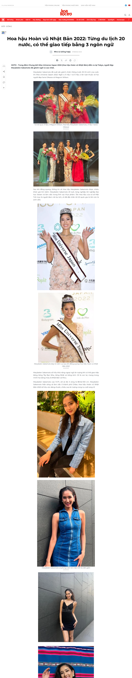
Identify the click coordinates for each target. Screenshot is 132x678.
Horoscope (120, 20)
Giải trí (28, 20)
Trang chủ (3, 19)
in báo (70, 60)
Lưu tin (4, 77)
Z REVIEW (101, 20)
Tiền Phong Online (52, 5)
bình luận (75, 60)
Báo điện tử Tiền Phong (66, 12)
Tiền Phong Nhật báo (70, 5)
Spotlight (111, 20)
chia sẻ (57, 60)
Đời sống (10, 20)
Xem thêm (128, 19)
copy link (66, 60)
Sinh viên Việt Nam (88, 5)
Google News (3, 32)
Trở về (4, 88)
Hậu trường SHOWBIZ (66, 20)
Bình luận (4, 82)
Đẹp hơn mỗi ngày (49, 20)
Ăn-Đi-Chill (80, 20)
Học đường (37, 20)
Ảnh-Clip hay (91, 20)
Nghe (4, 66)
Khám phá (19, 20)
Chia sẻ (4, 71)
